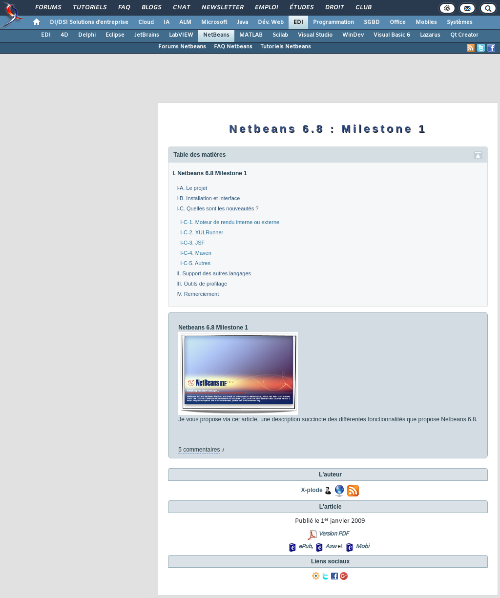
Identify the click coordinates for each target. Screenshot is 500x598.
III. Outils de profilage (201, 284)
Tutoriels (89, 8)
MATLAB (251, 35)
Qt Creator (464, 35)
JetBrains (146, 35)
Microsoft (214, 22)
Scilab (280, 35)
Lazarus (430, 35)
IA (166, 22)
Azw (330, 547)
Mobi (362, 547)
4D (64, 35)
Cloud (146, 22)
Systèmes (460, 22)
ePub (305, 547)
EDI (298, 22)
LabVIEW (181, 35)
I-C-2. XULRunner (201, 232)
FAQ (123, 8)
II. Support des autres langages (213, 273)
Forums (48, 8)
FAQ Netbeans (233, 46)
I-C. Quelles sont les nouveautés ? (217, 208)
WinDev (353, 35)
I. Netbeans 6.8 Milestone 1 (209, 173)
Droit (334, 8)
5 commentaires (199, 449)
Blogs (151, 8)
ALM (185, 22)
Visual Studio (315, 35)
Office (398, 22)
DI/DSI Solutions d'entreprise (89, 22)
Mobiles (426, 22)
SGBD (372, 22)
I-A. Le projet (191, 188)
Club (363, 8)
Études (301, 8)
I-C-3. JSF (192, 243)
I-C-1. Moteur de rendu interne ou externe (229, 222)
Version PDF (333, 534)
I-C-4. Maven (195, 253)
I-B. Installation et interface (208, 198)
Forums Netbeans (182, 46)
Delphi (87, 35)
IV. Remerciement (197, 294)
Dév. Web (271, 22)
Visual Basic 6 (392, 35)
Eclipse (115, 35)
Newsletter (222, 8)
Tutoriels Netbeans (285, 46)
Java (242, 22)
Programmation (333, 22)
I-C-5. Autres (195, 263)
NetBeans (216, 35)
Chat (180, 8)
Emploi (265, 8)
